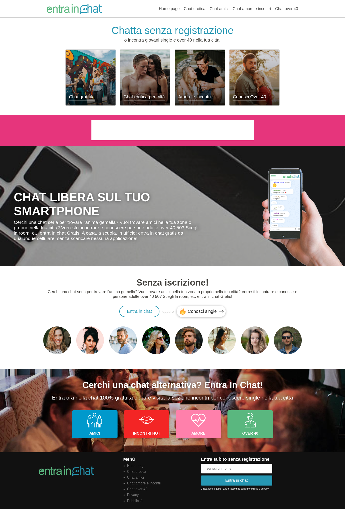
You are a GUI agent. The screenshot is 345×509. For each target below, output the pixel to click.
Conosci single (202, 311)
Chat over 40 (286, 8)
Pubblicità (135, 501)
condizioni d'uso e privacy (255, 488)
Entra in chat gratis (74, 9)
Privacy (133, 495)
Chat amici (218, 8)
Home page (169, 8)
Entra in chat (139, 311)
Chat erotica (194, 8)
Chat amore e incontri (252, 8)
